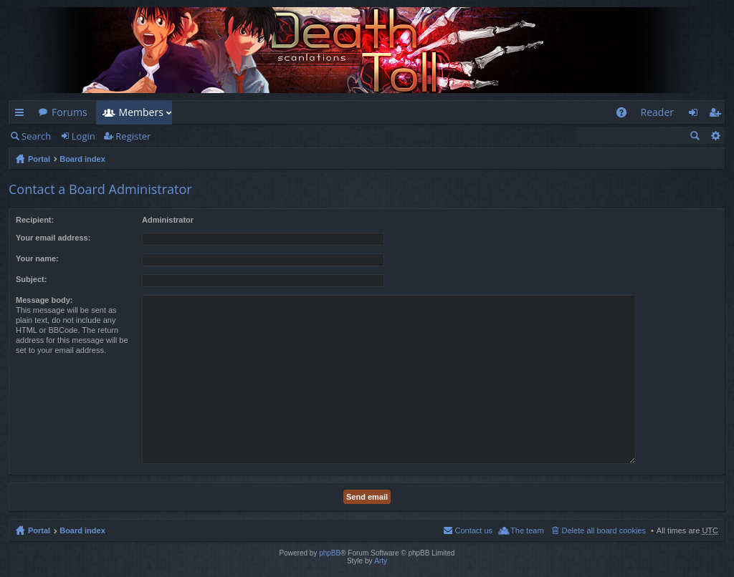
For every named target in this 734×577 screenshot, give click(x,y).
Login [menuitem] (697, 115)
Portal (39, 159)
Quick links (22, 115)
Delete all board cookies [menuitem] (604, 530)
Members (141, 112)
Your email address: (53, 237)
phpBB (329, 553)
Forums (69, 112)
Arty (380, 561)
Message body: (44, 300)
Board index (82, 159)
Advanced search (715, 135)
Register (133, 136)
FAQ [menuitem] (625, 115)
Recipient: (35, 219)
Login (83, 136)
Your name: (37, 258)
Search (36, 136)
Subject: (31, 279)
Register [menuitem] (717, 115)
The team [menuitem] (526, 530)
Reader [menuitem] (657, 112)
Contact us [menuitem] (473, 530)
